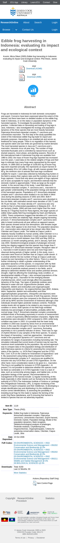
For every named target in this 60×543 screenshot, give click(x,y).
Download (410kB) (34, 68)
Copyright (10, 498)
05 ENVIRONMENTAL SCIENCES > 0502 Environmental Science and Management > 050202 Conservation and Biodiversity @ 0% (36, 445)
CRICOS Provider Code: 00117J (30, 532)
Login (54, 22)
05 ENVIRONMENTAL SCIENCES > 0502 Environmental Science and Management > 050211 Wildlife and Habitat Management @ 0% (36, 458)
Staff (5, 2)
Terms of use (20, 538)
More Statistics (20, 473)
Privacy (31, 538)
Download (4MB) (34, 77)
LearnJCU (35, 2)
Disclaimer (40, 538)
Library (24, 2)
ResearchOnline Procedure (24, 499)
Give (55, 2)
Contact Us (28, 29)
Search (38, 22)
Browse (6, 29)
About (26, 22)
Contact (46, 2)
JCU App (14, 2)
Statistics (49, 498)
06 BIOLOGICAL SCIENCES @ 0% (29, 463)
